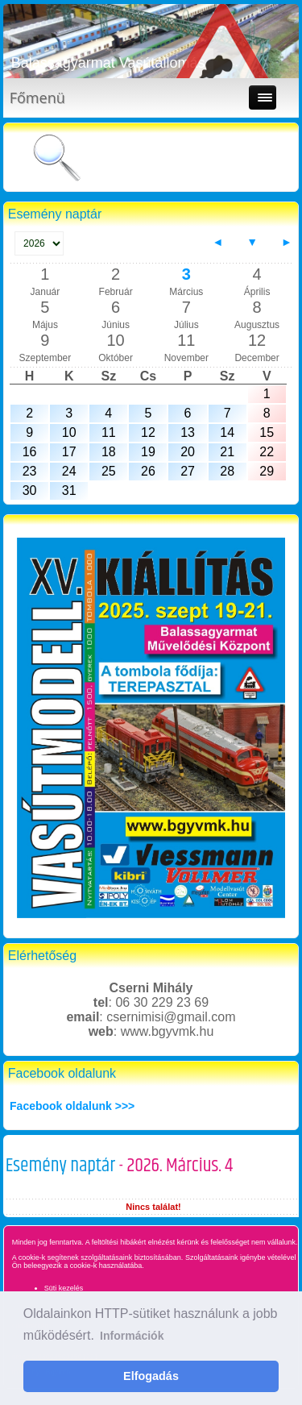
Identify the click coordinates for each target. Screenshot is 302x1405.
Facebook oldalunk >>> (72, 1105)
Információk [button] (131, 1335)
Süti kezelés (64, 1288)
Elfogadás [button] (151, 1376)
